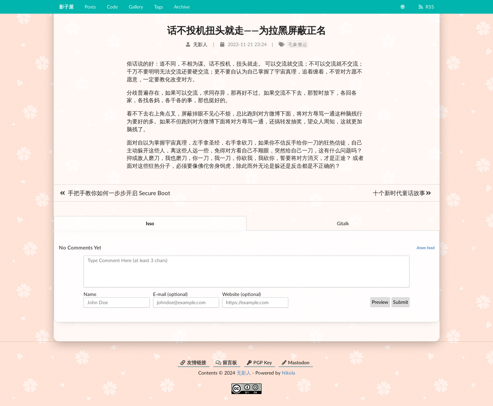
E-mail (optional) (170, 294)
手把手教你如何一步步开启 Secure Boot (114, 193)
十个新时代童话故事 (402, 193)
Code (112, 7)
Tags (158, 7)
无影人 (244, 373)
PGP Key (259, 362)
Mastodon (295, 362)
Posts (90, 7)
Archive (182, 7)
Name (90, 294)
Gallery (136, 7)
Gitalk (343, 223)
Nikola (288, 373)
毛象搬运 (297, 44)
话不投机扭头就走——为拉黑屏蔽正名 (246, 30)
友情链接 (193, 362)
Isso (150, 223)
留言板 (226, 362)
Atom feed (425, 247)
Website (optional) (241, 294)
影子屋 (66, 7)
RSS (426, 7)
